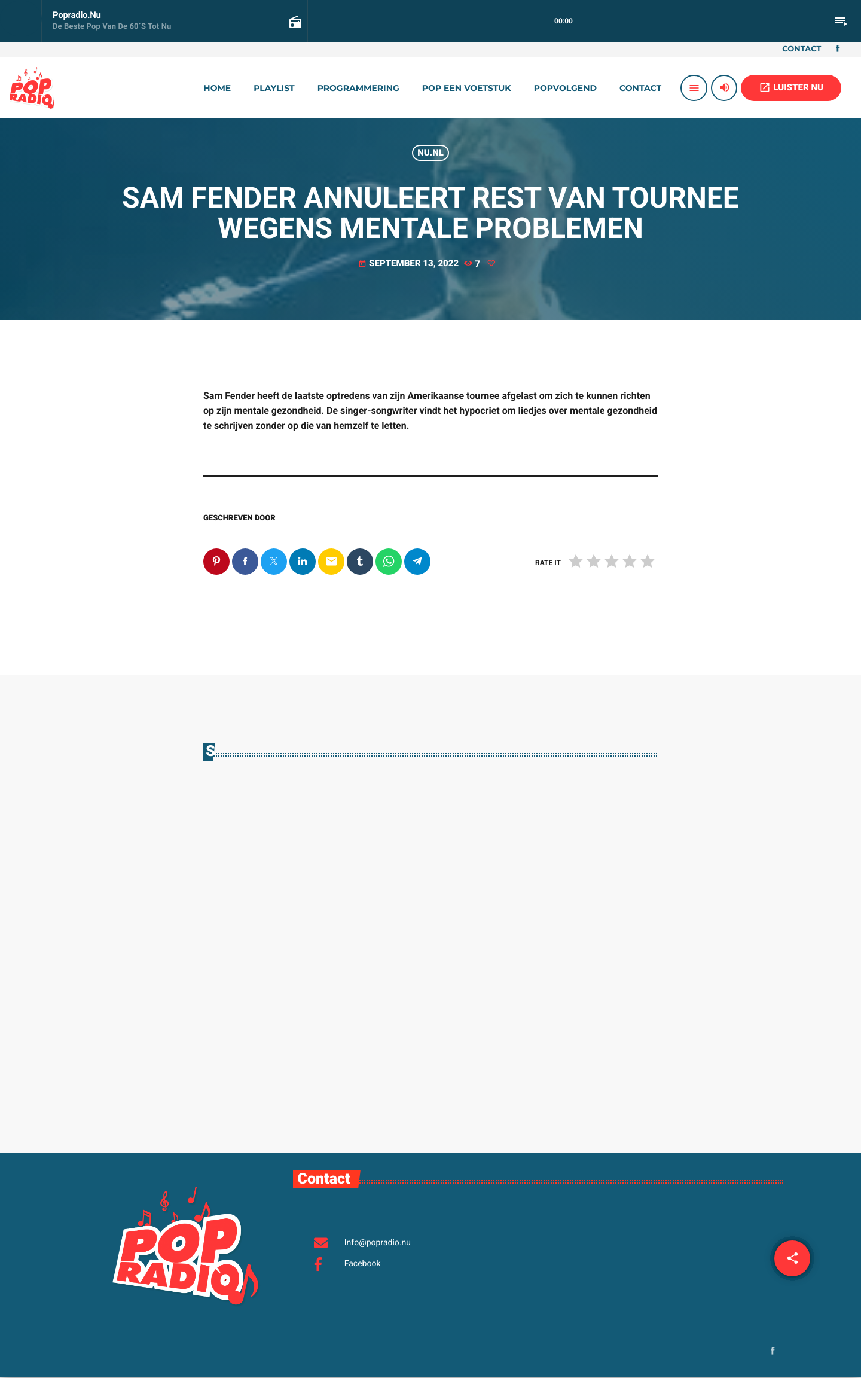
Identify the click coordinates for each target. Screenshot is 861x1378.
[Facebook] (837, 49)
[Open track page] (294, 21)
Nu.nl (430, 152)
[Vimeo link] (32, 88)
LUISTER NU (791, 87)
